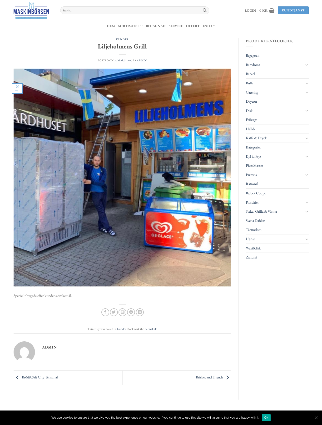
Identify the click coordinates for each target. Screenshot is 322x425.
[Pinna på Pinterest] (131, 312)
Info (209, 26)
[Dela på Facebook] (105, 312)
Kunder (122, 39)
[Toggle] (307, 64)
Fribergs (251, 119)
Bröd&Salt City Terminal (36, 377)
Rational (252, 183)
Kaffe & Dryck (256, 137)
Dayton (251, 101)
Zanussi (251, 257)
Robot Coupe (256, 193)
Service (176, 26)
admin (142, 60)
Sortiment (130, 26)
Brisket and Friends (213, 377)
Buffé (249, 83)
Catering (252, 92)
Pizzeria (251, 174)
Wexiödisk (253, 248)
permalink (151, 329)
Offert (193, 26)
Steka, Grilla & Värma (261, 211)
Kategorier (253, 147)
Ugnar (250, 238)
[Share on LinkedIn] (140, 312)
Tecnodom (254, 229)
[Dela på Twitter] (114, 312)
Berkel (250, 73)
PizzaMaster (254, 165)
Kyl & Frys (253, 156)
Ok (266, 417)
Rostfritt (252, 202)
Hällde (251, 128)
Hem (111, 26)
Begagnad (155, 26)
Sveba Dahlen (255, 220)
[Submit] (205, 10)
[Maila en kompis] (122, 312)
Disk (249, 110)
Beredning (253, 64)
